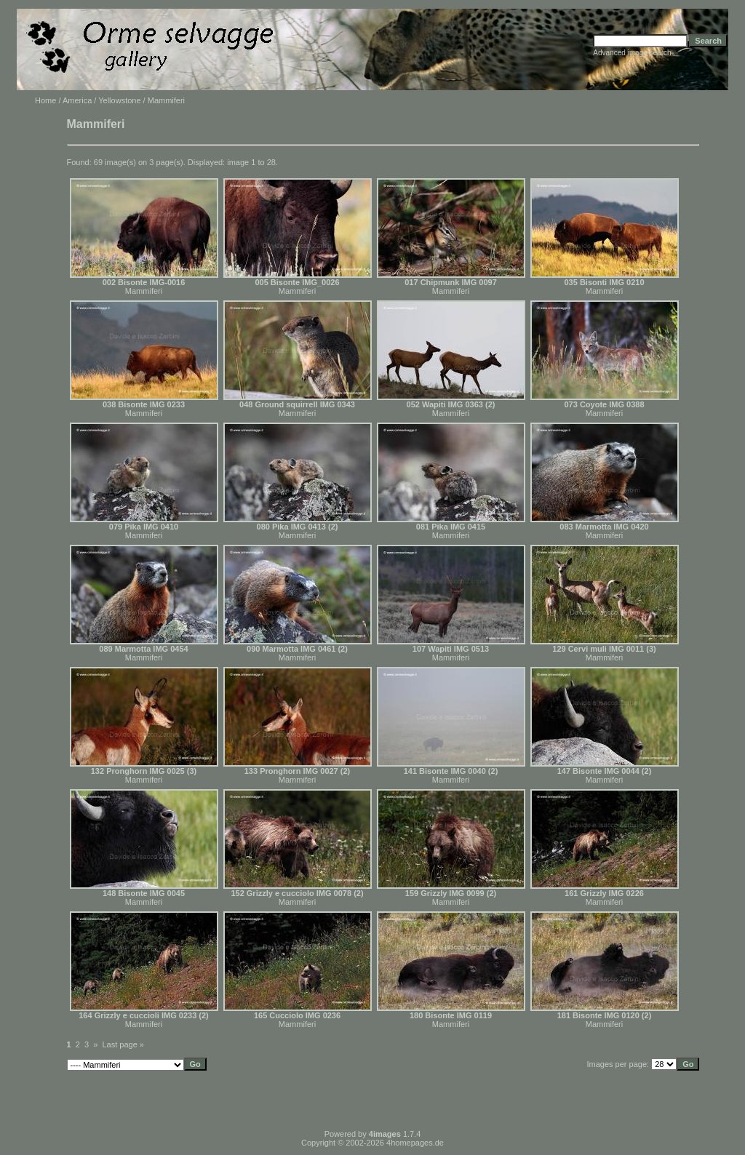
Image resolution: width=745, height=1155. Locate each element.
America (77, 100)
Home (45, 100)
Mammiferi (143, 291)
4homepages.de (415, 1142)
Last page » (124, 1044)
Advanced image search (632, 53)
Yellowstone (119, 100)
